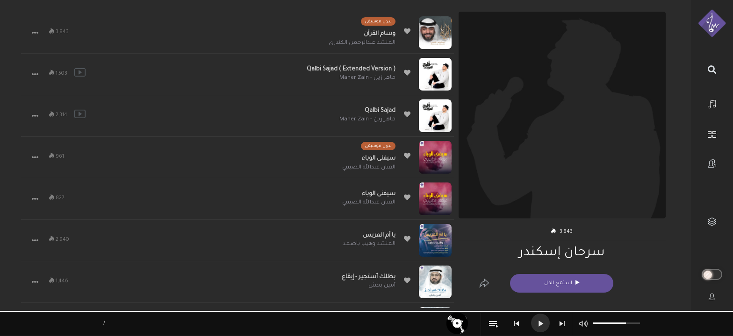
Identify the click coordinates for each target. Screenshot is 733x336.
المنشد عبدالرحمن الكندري (362, 43)
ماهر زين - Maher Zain (367, 78)
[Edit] (484, 283)
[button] (35, 32)
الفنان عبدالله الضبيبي (368, 168)
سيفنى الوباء (378, 158)
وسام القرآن (379, 34)
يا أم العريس (379, 235)
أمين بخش (381, 286)
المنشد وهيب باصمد (369, 244)
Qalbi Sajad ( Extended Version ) (351, 69)
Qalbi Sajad (380, 111)
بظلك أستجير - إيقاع (368, 277)
